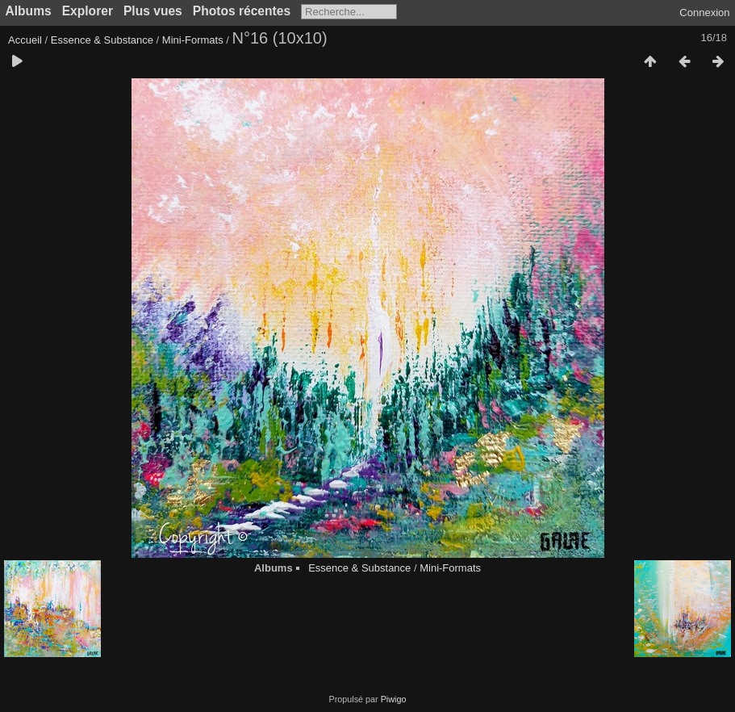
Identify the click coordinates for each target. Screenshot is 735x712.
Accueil (25, 40)
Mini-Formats (192, 40)
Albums (29, 11)
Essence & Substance (102, 40)
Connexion (704, 12)
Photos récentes (241, 11)
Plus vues (152, 11)
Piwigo (394, 699)
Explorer (87, 11)
